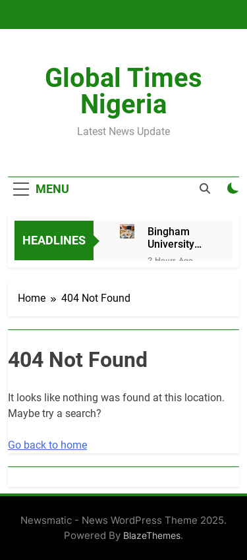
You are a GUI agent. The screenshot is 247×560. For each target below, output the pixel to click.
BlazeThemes (151, 535)
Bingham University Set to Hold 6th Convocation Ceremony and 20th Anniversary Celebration (177, 237)
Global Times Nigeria (123, 91)
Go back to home (47, 445)
